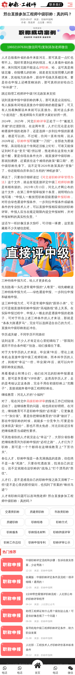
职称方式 (61, 522)
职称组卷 (37, 522)
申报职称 (64, 197)
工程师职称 (62, 182)
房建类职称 (37, 511)
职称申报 (23, 141)
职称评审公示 (61, 542)
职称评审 (40, 121)
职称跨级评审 (61, 532)
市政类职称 (61, 511)
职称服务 (12, 532)
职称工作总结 (12, 542)
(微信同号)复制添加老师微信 (37, 47)
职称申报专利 (37, 542)
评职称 (43, 67)
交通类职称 (12, 511)
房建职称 (12, 522)
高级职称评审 (36, 401)
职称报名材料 (37, 532)
